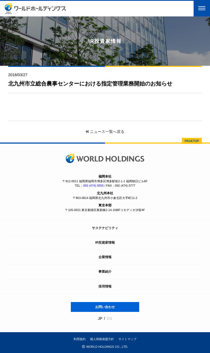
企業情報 (105, 257)
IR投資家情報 (105, 242)
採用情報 (105, 286)
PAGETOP (192, 141)
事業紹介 (105, 272)
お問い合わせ (105, 307)
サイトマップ (127, 339)
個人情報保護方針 (102, 339)
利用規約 (80, 339)
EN (109, 318)
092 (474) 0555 (93, 185)
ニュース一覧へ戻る (105, 131)
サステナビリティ (105, 228)
